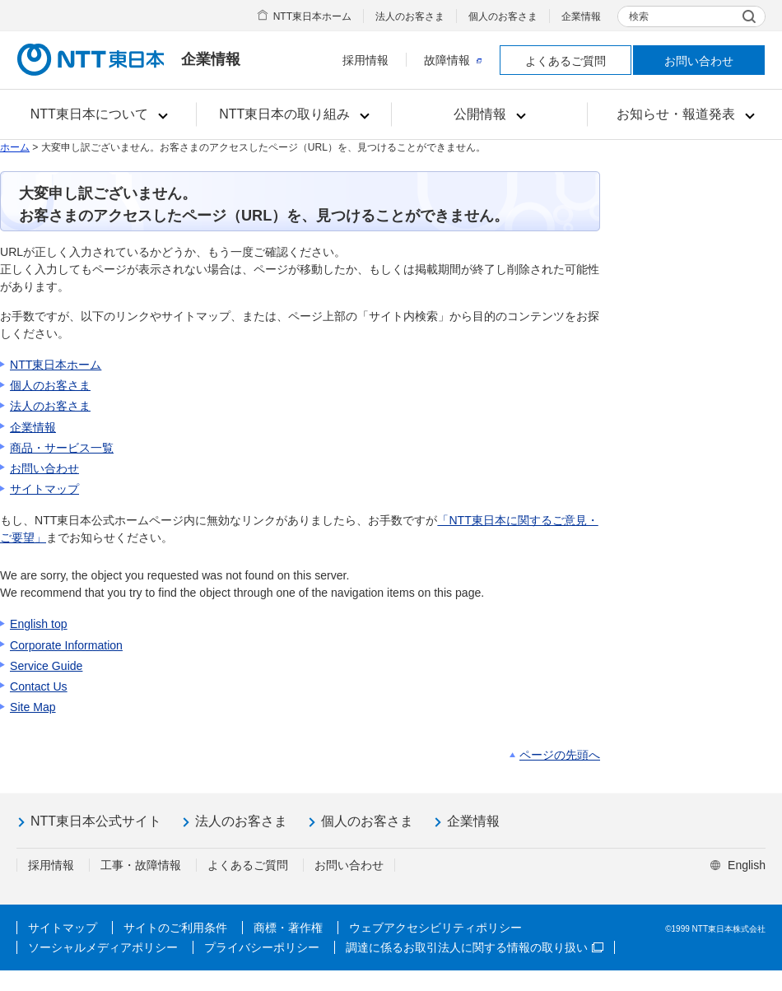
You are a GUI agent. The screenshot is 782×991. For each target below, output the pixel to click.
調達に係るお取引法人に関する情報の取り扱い (474, 947)
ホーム (15, 147)
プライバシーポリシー (261, 947)
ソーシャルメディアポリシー (103, 947)
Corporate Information (66, 645)
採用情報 (365, 60)
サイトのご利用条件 (175, 927)
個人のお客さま (503, 16)
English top (38, 623)
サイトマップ (44, 489)
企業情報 (581, 16)
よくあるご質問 (565, 60)
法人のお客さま (410, 16)
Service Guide (46, 665)
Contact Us (38, 686)
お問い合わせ (698, 60)
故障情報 (453, 60)
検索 (639, 16)
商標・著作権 (288, 927)
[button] (98, 114)
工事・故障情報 (140, 865)
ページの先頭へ (559, 754)
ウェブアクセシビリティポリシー (435, 927)
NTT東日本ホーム (312, 16)
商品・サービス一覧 (62, 447)
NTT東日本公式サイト (95, 821)
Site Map (33, 707)
